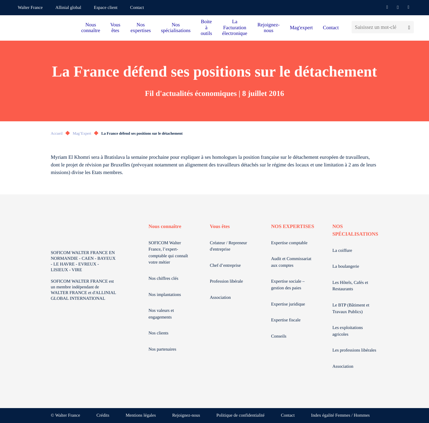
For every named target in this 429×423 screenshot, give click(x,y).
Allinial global (68, 7)
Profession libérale (226, 281)
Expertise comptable (289, 243)
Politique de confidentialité (240, 415)
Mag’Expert (82, 133)
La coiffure (342, 250)
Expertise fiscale (285, 320)
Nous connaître (90, 27)
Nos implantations (164, 294)
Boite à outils (206, 27)
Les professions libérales (354, 350)
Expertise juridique (288, 304)
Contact (137, 7)
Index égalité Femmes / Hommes (340, 415)
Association (220, 297)
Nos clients (158, 333)
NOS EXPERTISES (292, 226)
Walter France (30, 7)
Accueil (57, 133)
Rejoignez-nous (268, 27)
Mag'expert (301, 27)
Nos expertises (140, 27)
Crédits (102, 415)
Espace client (105, 7)
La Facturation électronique (234, 27)
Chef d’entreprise (225, 265)
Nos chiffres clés (163, 278)
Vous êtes (115, 27)
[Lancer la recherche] (409, 27)
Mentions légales (141, 415)
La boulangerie (345, 266)
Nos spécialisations (175, 27)
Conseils (278, 336)
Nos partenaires (162, 349)
